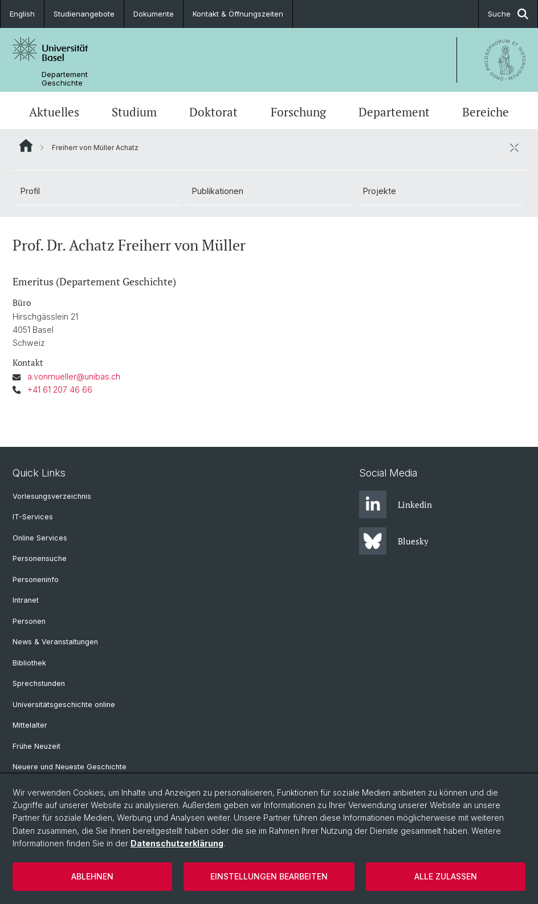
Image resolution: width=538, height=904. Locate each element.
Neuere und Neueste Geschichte (70, 766)
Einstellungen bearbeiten (269, 876)
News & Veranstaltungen (55, 641)
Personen (29, 621)
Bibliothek (29, 663)
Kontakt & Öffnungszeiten (238, 13)
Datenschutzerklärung (177, 843)
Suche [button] (508, 14)
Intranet (26, 600)
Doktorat (213, 112)
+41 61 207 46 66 (59, 389)
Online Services (40, 538)
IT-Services (33, 516)
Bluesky (394, 541)
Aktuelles (54, 112)
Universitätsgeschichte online (64, 704)
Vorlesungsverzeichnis (52, 496)
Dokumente (153, 13)
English (22, 13)
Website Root (25, 145)
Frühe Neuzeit (36, 746)
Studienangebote (84, 13)
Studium (134, 112)
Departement (394, 112)
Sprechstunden (39, 683)
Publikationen (217, 191)
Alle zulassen (445, 876)
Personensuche (40, 558)
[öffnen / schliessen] (514, 147)
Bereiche (485, 112)
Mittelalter (30, 725)
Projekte (379, 191)
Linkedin (395, 504)
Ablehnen (92, 876)
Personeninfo (36, 579)
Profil (30, 191)
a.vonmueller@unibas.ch (73, 377)
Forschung (298, 112)
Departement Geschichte (65, 78)
